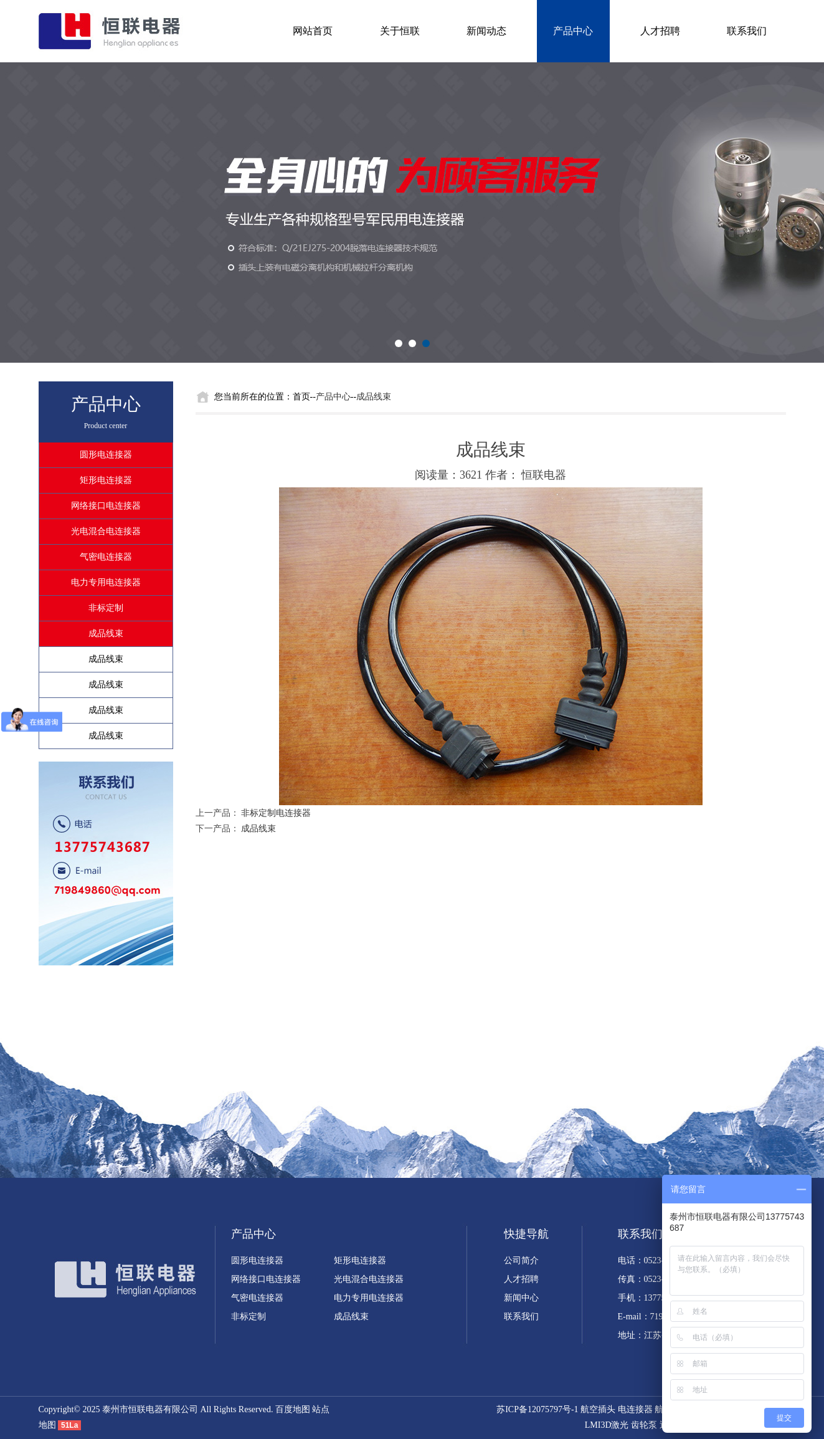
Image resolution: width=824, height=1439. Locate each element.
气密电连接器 (106, 557)
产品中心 (573, 31)
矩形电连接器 (106, 480)
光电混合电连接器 (106, 531)
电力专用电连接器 (106, 582)
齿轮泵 (644, 1425)
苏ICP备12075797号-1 (537, 1409)
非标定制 (105, 608)
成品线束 (105, 633)
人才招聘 (660, 31)
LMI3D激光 (607, 1425)
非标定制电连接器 (276, 813)
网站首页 (313, 31)
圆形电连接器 (106, 454)
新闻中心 (521, 1298)
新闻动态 (486, 31)
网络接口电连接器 (106, 505)
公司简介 (521, 1260)
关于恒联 (400, 31)
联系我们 (747, 31)
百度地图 (292, 1409)
